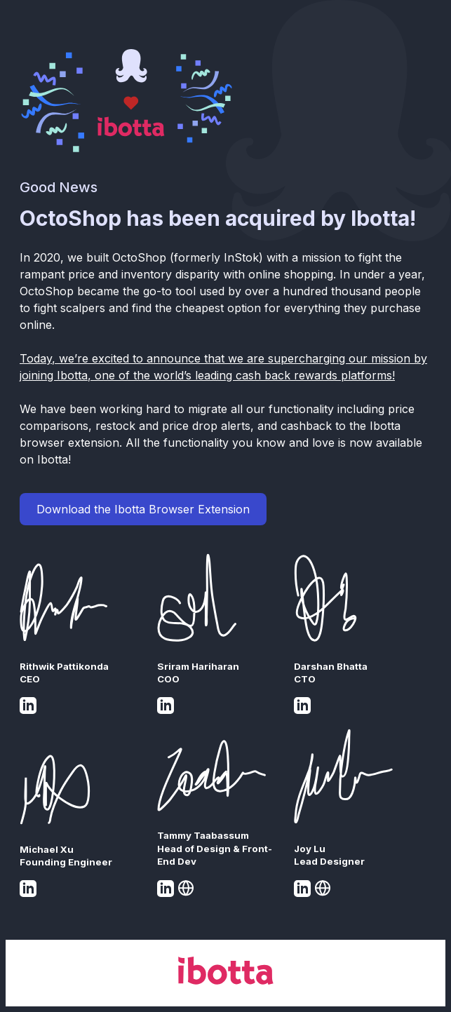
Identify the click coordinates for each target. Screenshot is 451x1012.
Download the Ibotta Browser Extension (143, 509)
